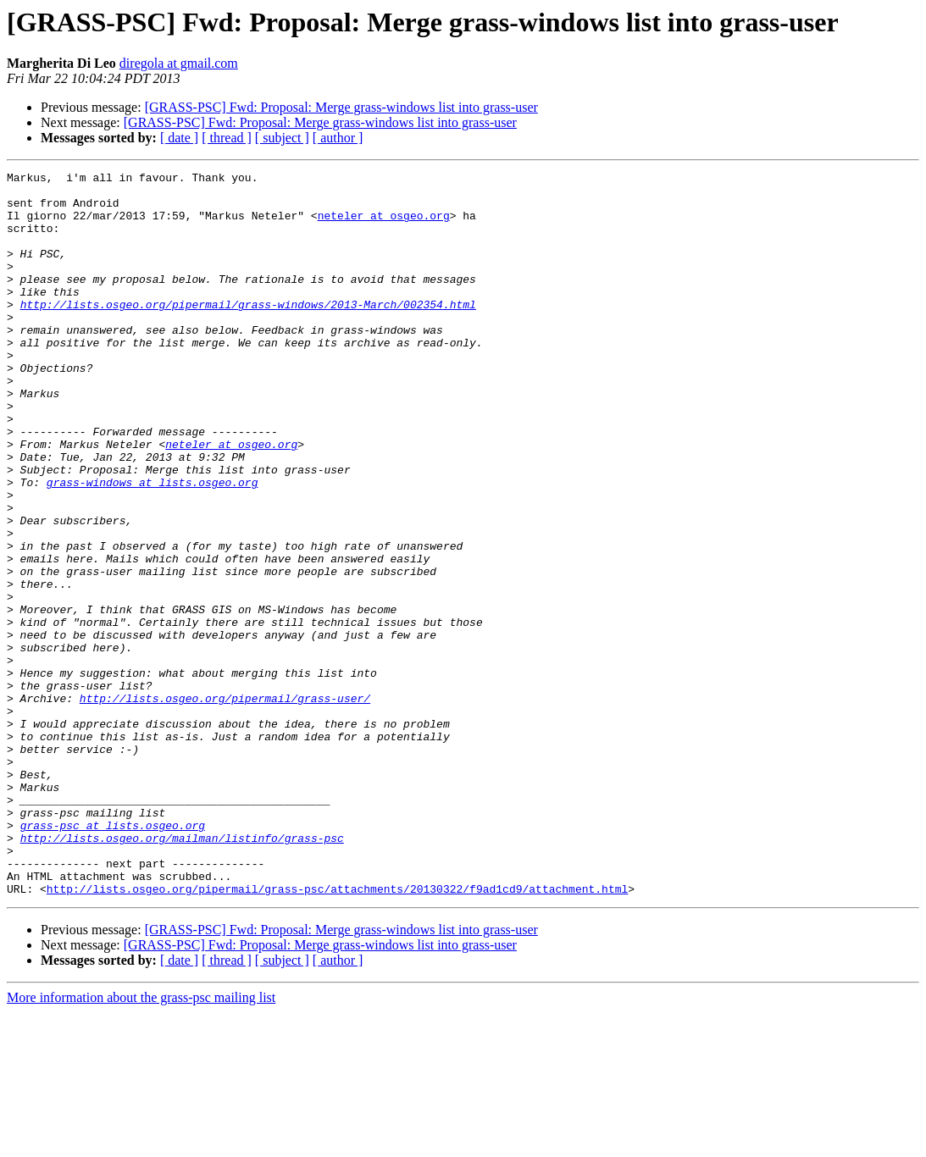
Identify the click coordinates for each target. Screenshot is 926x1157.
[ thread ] (227, 137)
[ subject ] (282, 137)
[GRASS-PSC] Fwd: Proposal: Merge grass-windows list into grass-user (341, 107)
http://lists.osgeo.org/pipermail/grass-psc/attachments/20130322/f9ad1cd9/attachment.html (337, 1033)
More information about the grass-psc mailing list (141, 1142)
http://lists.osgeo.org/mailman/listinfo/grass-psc (182, 972)
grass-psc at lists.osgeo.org (112, 957)
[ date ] (179, 137)
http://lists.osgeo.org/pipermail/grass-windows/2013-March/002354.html (248, 332)
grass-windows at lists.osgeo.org (152, 545)
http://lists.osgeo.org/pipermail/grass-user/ (225, 804)
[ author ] (338, 137)
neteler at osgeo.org (384, 225)
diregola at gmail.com (178, 63)
